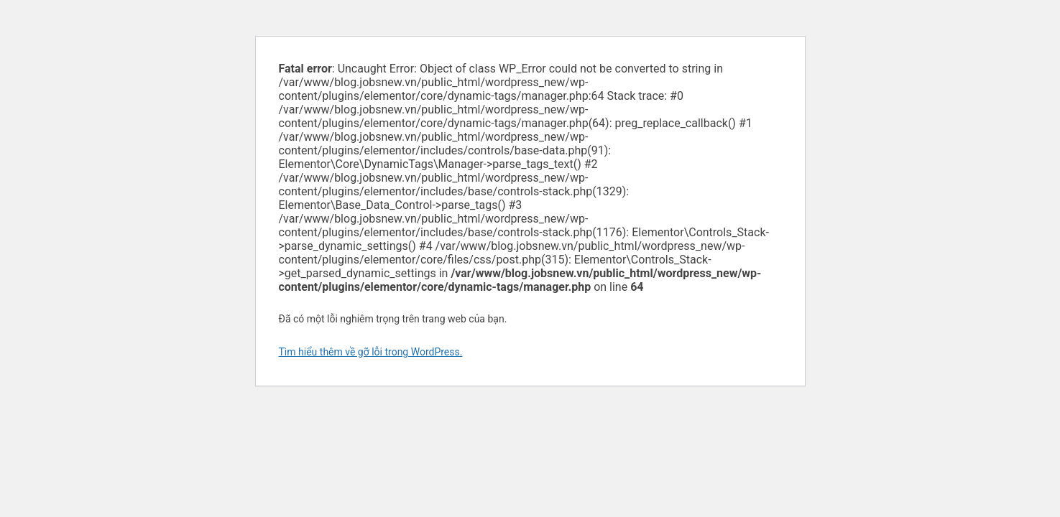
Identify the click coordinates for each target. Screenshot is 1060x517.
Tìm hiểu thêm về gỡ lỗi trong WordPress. (371, 352)
